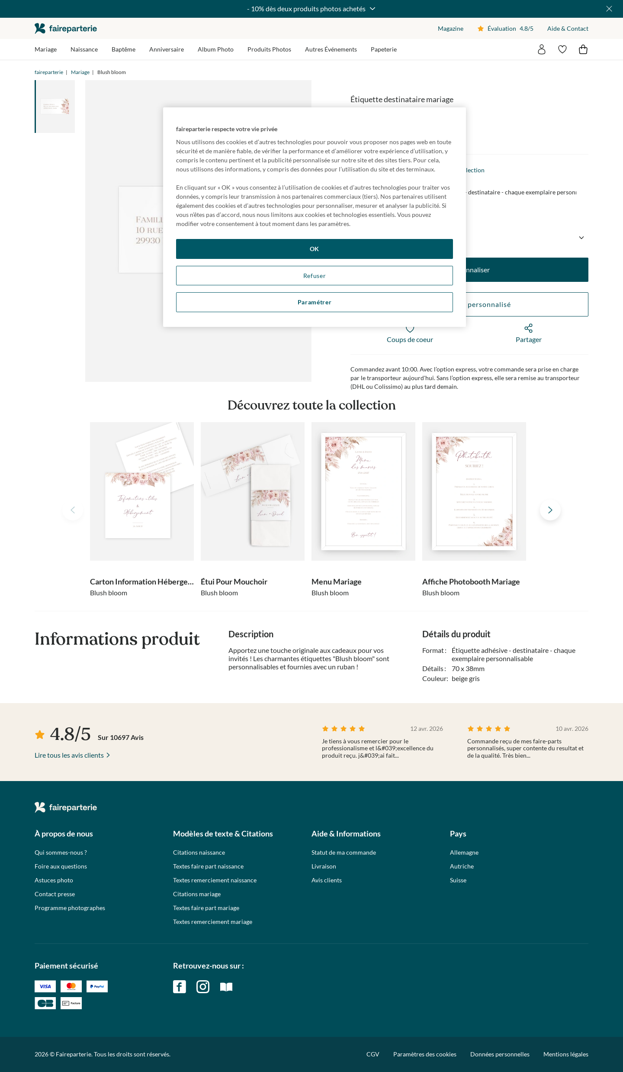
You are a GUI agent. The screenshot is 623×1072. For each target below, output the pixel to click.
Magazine (450, 28)
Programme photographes (70, 907)
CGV (372, 1054)
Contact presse (55, 894)
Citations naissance (199, 852)
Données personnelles (500, 1054)
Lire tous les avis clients (69, 755)
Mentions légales (565, 1054)
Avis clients (327, 880)
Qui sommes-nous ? (61, 852)
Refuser (314, 275)
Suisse (458, 880)
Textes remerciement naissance (215, 880)
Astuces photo (54, 880)
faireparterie (66, 28)
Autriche (462, 866)
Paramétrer (315, 302)
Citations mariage (197, 894)
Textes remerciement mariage (212, 921)
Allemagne (464, 852)
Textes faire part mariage (206, 907)
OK (314, 248)
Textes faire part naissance (208, 866)
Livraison (324, 866)
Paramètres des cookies (424, 1054)
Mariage (80, 72)
